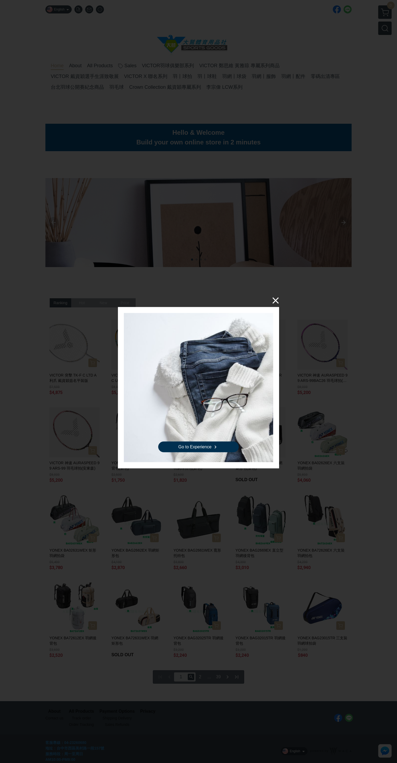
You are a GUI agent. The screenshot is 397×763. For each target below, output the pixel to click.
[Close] (275, 300)
